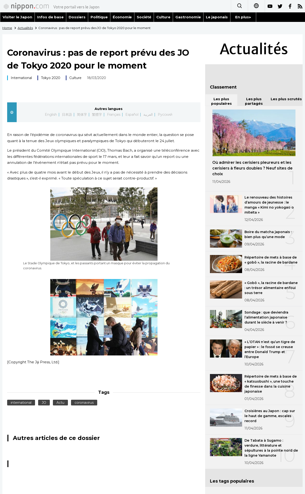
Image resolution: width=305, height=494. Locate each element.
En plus (243, 17)
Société (144, 17)
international (21, 402)
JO (44, 402)
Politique (99, 17)
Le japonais (217, 17)
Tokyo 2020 (50, 78)
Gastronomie (188, 17)
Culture (163, 17)
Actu (60, 402)
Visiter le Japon (17, 17)
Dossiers (77, 17)
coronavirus (84, 402)
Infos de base (50, 17)
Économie (122, 17)
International (21, 78)
